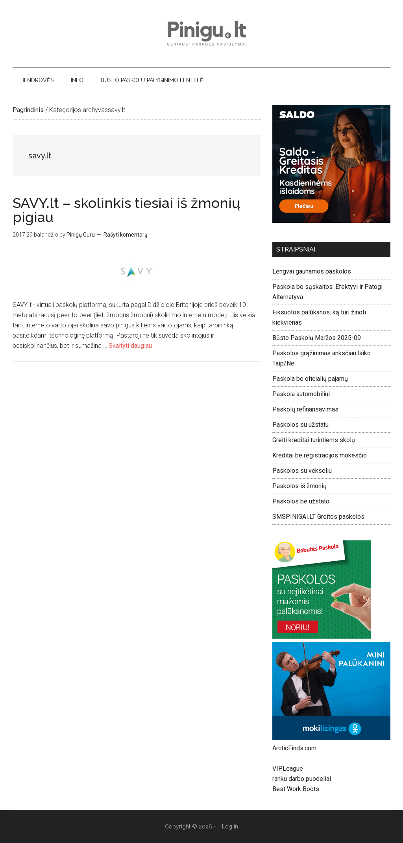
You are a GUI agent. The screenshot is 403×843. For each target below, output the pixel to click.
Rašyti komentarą (126, 234)
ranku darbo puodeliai (301, 778)
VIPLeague (287, 768)
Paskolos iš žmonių (299, 486)
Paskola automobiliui (301, 394)
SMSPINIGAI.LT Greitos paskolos (318, 516)
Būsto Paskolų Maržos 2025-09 (316, 338)
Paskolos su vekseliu (302, 470)
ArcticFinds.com (294, 748)
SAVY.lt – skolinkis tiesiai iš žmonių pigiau (126, 210)
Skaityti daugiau (130, 345)
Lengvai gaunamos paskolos (311, 271)
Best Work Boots (295, 789)
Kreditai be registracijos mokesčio (319, 455)
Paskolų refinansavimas (305, 409)
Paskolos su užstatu (300, 424)
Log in (230, 826)
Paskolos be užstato (300, 501)
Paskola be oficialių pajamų (310, 378)
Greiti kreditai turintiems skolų (313, 440)
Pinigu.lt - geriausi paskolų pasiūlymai (201, 33)
